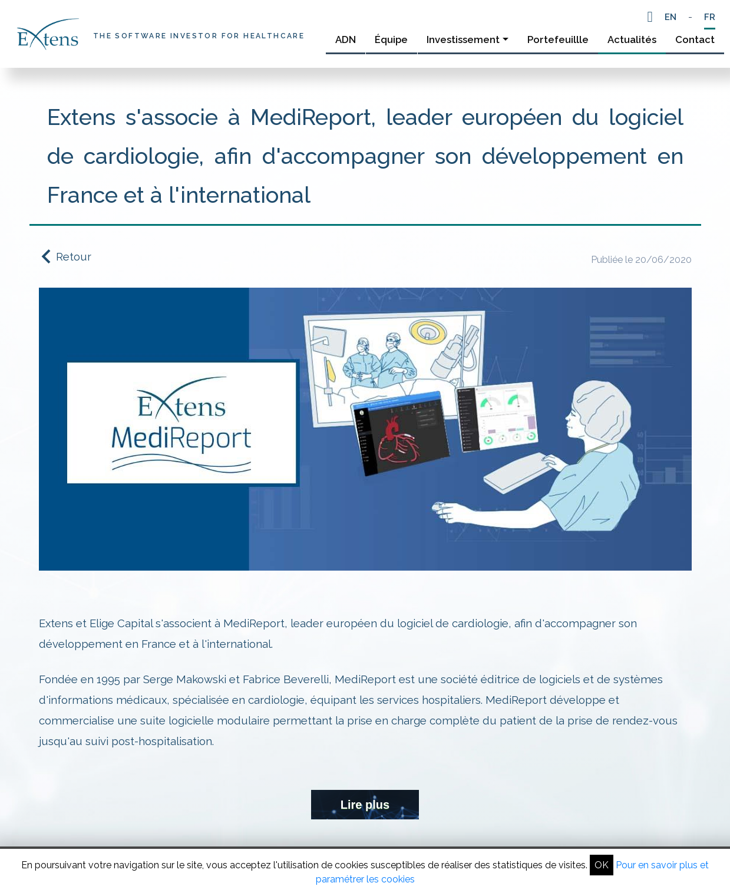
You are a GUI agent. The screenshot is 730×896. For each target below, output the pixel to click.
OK (601, 865)
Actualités (631, 39)
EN (670, 17)
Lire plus (365, 804)
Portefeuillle (558, 39)
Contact (695, 39)
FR (709, 17)
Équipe (391, 39)
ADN (345, 39)
